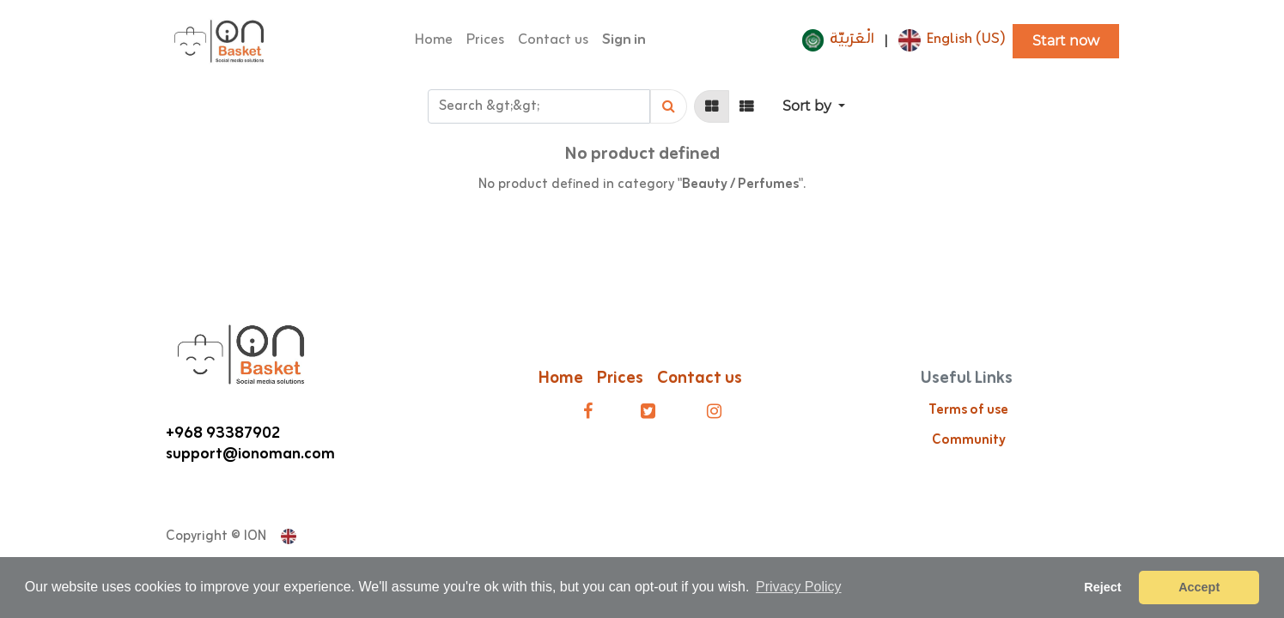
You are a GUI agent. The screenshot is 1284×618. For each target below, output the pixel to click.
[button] (813, 106)
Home (561, 378)
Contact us (701, 378)
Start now (1065, 41)
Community (969, 440)
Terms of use (968, 410)
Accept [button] (1199, 587)
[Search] (668, 106)
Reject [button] (1102, 587)
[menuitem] (433, 41)
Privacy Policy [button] (799, 586)
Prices (620, 378)
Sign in (624, 40)
